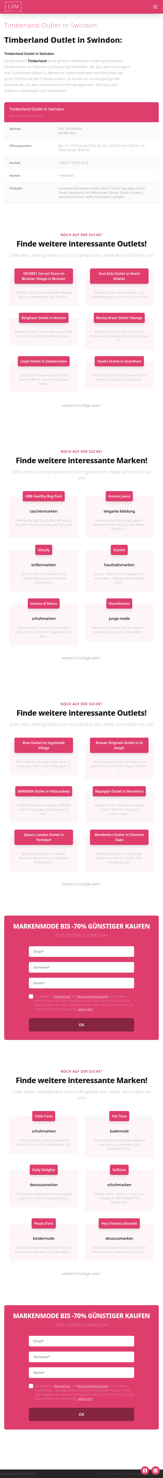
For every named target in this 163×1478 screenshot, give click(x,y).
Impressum (104, 1473)
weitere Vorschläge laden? (81, 405)
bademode (119, 1131)
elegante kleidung (119, 511)
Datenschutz (62, 996)
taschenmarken (43, 511)
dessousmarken (44, 1184)
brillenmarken (43, 564)
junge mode (119, 618)
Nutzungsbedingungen (92, 996)
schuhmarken (44, 618)
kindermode (43, 1238)
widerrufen (85, 1009)
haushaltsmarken (119, 564)
